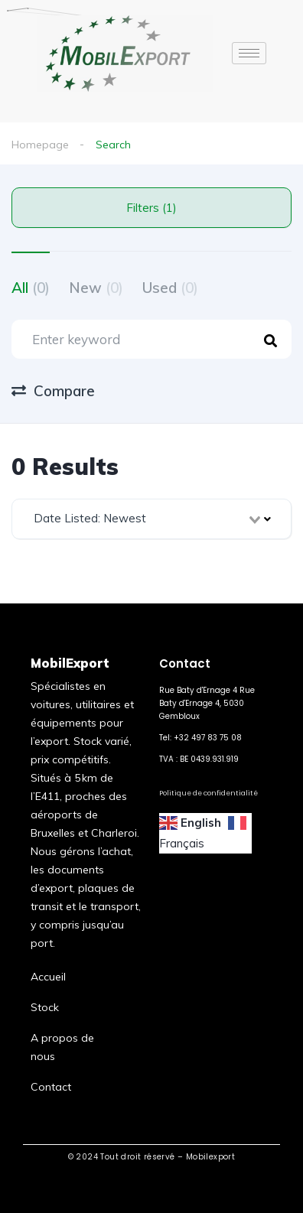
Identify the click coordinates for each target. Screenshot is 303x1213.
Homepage (40, 144)
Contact (51, 1087)
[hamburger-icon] (249, 53)
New (96, 287)
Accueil (48, 977)
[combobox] (151, 519)
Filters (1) (151, 207)
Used (170, 287)
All (30, 287)
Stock (45, 1007)
